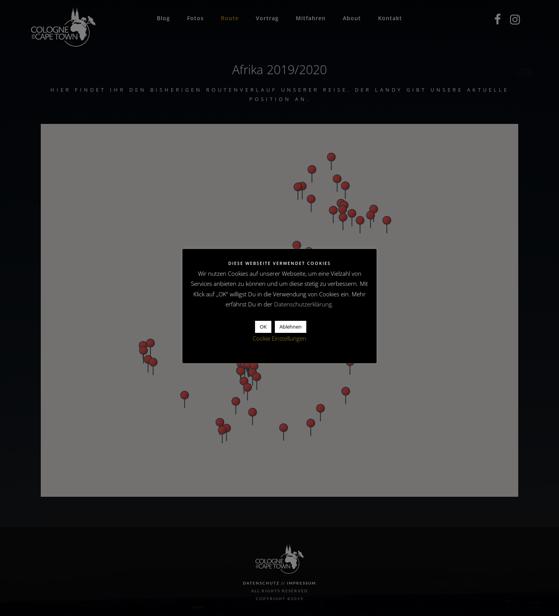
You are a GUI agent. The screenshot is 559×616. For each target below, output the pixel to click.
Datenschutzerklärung (303, 304)
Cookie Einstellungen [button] (279, 338)
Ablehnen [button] (291, 326)
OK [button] (263, 326)
